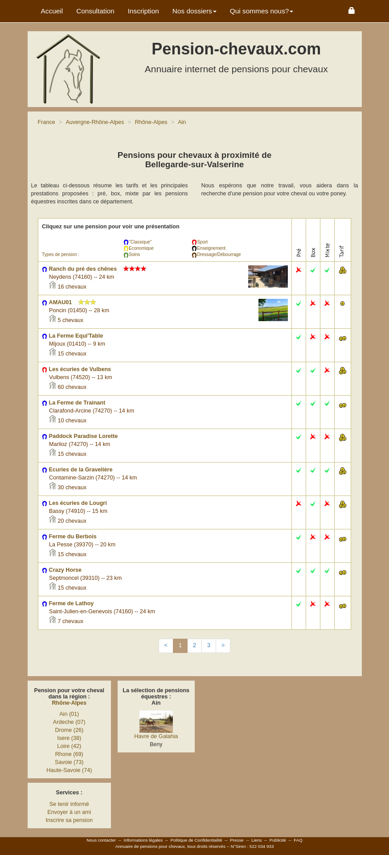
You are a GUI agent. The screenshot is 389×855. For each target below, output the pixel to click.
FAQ (298, 840)
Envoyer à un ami (69, 812)
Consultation (95, 11)
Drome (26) (69, 730)
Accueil (52, 11)
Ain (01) (69, 714)
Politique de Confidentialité (196, 840)
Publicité (278, 840)
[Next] (223, 646)
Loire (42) (69, 746)
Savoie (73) (69, 762)
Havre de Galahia (156, 736)
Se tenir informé (69, 804)
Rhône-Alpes (69, 703)
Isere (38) (69, 738)
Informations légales (143, 840)
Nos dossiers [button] (194, 11)
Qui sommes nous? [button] (262, 11)
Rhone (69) (69, 754)
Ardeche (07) (69, 722)
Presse (237, 840)
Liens (256, 840)
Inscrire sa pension (69, 820)
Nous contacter (101, 840)
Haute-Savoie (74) (69, 770)
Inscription (143, 11)
